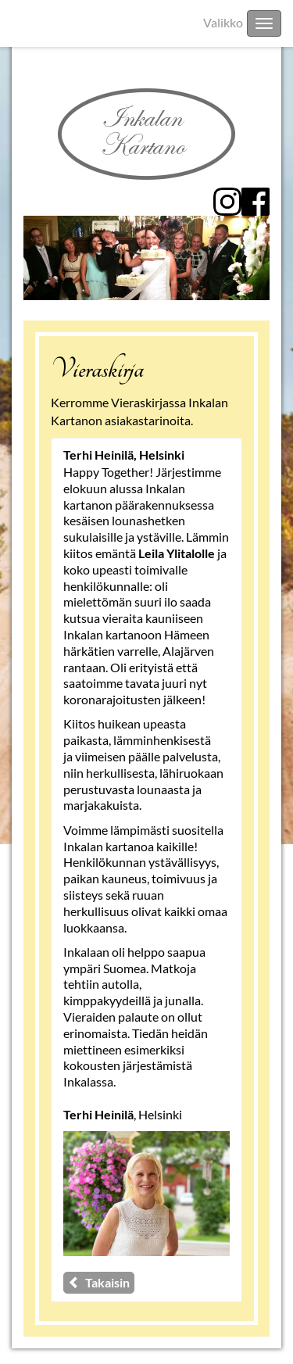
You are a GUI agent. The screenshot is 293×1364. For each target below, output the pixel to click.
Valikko (223, 22)
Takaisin (99, 1282)
